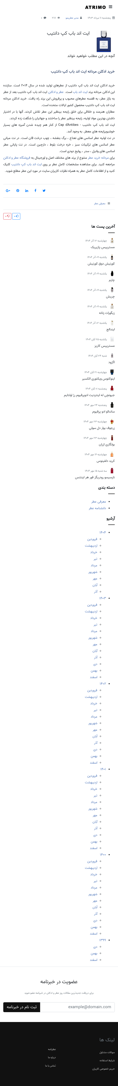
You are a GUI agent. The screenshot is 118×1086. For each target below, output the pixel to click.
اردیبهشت (91, 545)
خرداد (93, 552)
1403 (102, 598)
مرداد (94, 565)
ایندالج (110, 329)
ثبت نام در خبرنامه (22, 1007)
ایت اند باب (80, 92)
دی (95, 664)
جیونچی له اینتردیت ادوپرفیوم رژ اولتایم (89, 395)
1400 (103, 854)
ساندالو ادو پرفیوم (103, 411)
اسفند (93, 677)
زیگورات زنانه (107, 313)
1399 (102, 940)
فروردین (92, 539)
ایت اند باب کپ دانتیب (68, 33)
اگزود (111, 362)
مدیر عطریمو (72, 18)
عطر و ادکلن (56, 92)
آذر (95, 591)
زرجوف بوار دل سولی (102, 428)
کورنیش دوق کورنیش (101, 263)
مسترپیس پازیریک (103, 247)
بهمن (94, 670)
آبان (94, 585)
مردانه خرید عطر (98, 157)
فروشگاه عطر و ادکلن (16, 157)
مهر (95, 578)
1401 (103, 769)
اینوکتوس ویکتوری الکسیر (98, 378)
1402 (103, 683)
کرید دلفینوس (106, 461)
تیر (95, 559)
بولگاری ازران (107, 444)
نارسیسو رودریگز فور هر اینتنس (95, 477)
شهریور (92, 572)
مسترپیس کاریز (104, 345)
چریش (110, 296)
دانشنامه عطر (97, 508)
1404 (102, 532)
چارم (112, 280)
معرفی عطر (98, 501)
